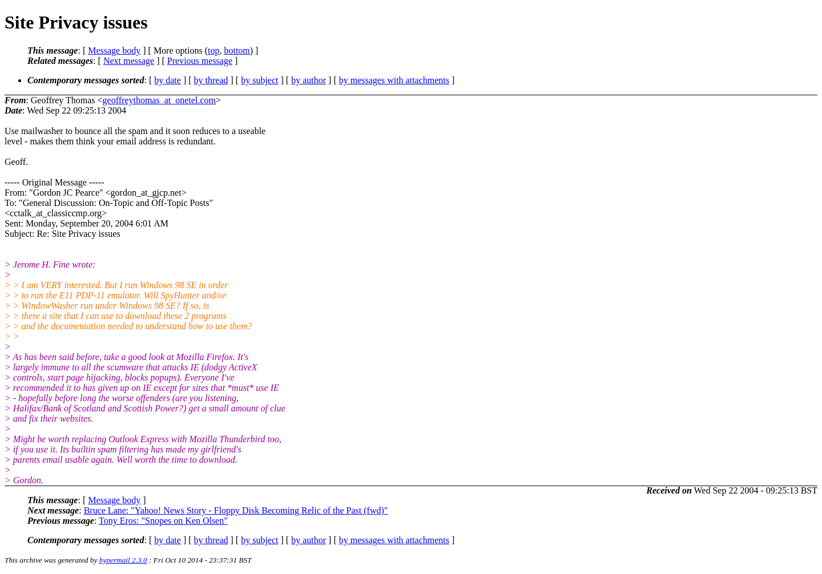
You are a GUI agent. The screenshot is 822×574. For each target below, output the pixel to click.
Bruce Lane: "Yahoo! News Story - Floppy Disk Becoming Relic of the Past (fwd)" (236, 510)
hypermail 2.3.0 (123, 560)
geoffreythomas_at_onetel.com (159, 100)
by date (167, 80)
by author (308, 80)
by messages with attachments (394, 80)
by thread (211, 80)
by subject (259, 80)
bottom (236, 50)
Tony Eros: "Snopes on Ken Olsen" (163, 521)
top (213, 50)
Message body (114, 50)
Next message (128, 61)
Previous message (199, 61)
